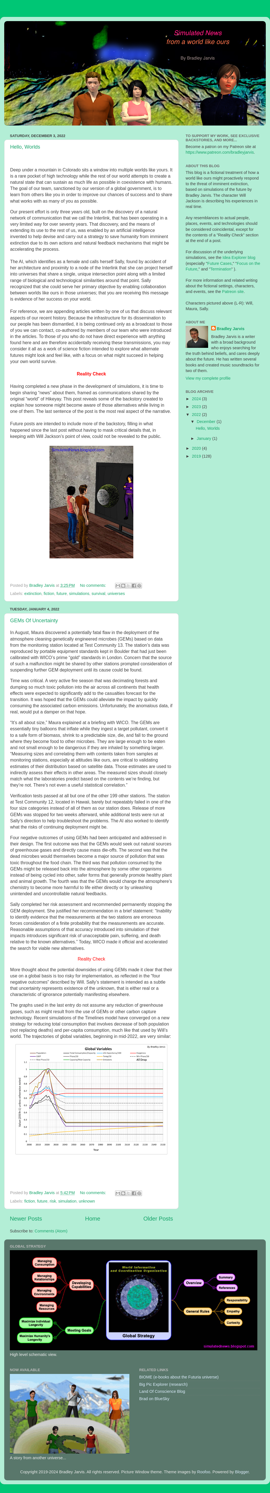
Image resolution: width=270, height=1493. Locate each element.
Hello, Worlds (25, 147)
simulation (67, 1201)
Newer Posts (26, 1219)
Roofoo (203, 1472)
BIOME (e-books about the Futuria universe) (179, 1377)
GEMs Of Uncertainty (34, 620)
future (62, 593)
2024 (197, 399)
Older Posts (158, 1219)
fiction (49, 593)
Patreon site (233, 291)
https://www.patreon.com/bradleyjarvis (220, 152)
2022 (197, 414)
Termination (220, 269)
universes (116, 593)
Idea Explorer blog (238, 257)
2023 (197, 406)
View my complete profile (208, 378)
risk (53, 1201)
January (204, 438)
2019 (197, 456)
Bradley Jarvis (230, 328)
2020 (197, 448)
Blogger (242, 1472)
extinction (32, 593)
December (207, 421)
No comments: (93, 585)
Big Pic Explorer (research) (163, 1384)
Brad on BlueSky (154, 1398)
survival (98, 593)
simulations (79, 593)
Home (92, 1219)
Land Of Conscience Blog (162, 1391)
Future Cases (219, 263)
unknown (87, 1201)
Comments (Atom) (51, 1231)
